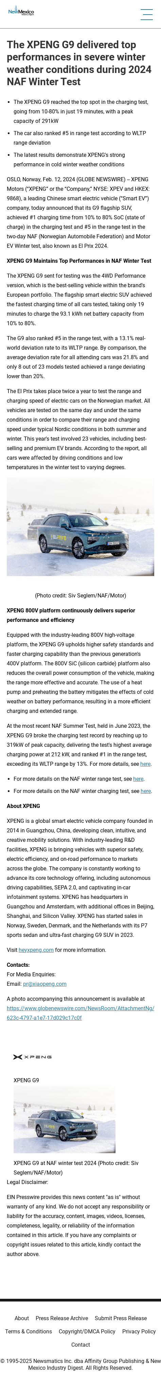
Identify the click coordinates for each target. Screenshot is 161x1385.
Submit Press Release (121, 1318)
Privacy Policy (139, 1331)
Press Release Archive (62, 1318)
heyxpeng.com (36, 950)
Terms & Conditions (28, 1331)
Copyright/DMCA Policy (87, 1331)
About (22, 1318)
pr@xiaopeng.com (45, 984)
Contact (80, 1345)
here (145, 764)
